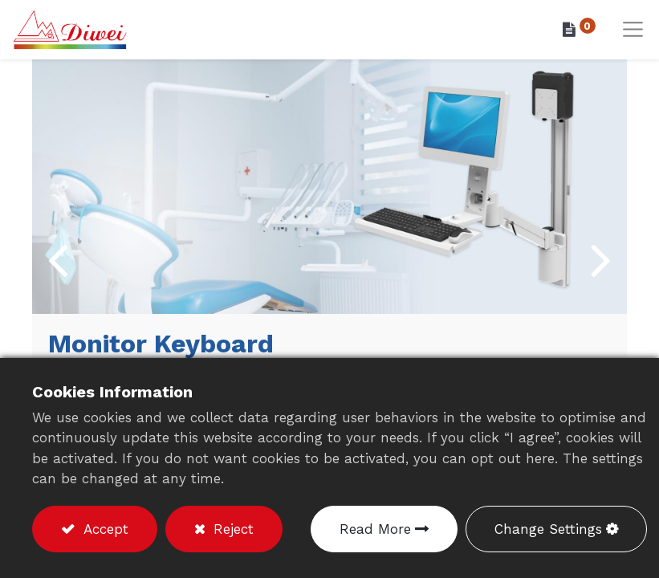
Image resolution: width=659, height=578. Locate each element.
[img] (55, 258)
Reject (231, 529)
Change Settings (548, 529)
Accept (103, 529)
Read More (375, 529)
